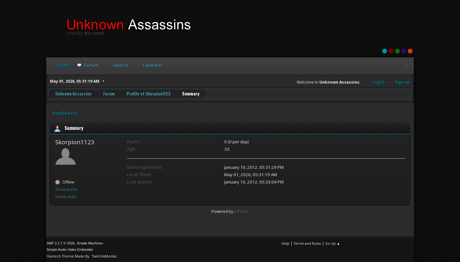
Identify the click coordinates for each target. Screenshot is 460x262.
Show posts (66, 188)
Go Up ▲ (332, 242)
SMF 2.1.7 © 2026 (61, 242)
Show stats (66, 196)
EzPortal (241, 210)
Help (285, 242)
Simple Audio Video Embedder (70, 249)
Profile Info (65, 113)
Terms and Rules (307, 242)
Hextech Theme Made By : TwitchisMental (82, 255)
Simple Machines (90, 242)
